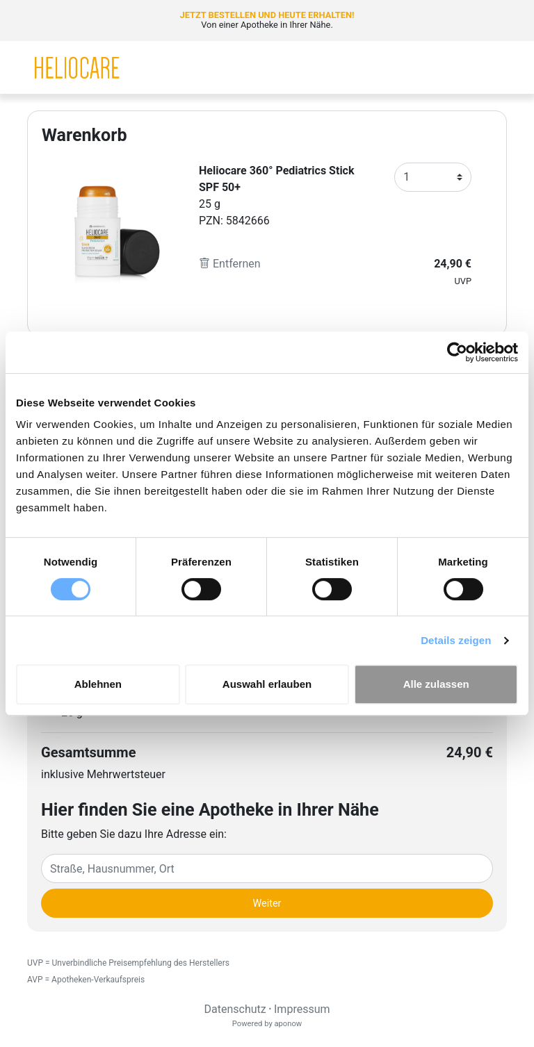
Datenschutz (235, 1009)
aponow (288, 1023)
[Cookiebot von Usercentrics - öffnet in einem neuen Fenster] (457, 352)
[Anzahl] (432, 177)
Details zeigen (456, 640)
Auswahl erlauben (267, 684)
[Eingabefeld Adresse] (267, 868)
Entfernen (230, 263)
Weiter (267, 903)
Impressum (302, 1009)
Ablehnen (98, 684)
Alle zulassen (436, 684)
